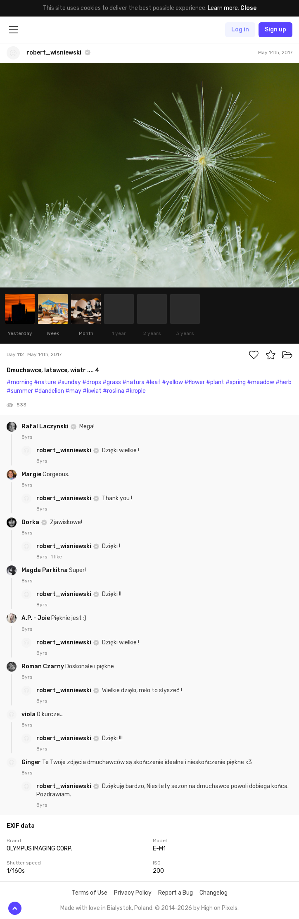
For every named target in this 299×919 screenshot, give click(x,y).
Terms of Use (89, 892)
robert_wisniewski (64, 450)
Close (248, 8)
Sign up (275, 29)
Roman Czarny (43, 666)
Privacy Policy (133, 892)
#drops (91, 382)
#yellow (172, 382)
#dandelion (49, 390)
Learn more (223, 8)
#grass (111, 382)
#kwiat (92, 390)
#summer (20, 390)
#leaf (153, 382)
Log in (240, 29)
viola (29, 714)
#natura (133, 382)
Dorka (30, 522)
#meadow (260, 382)
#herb (283, 382)
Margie (32, 474)
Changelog (213, 892)
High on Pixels (219, 908)
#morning (20, 382)
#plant (215, 382)
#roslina (113, 390)
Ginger (31, 762)
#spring (235, 382)
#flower (194, 382)
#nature (45, 382)
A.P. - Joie (36, 618)
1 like (56, 557)
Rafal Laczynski (45, 426)
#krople (136, 390)
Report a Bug (175, 892)
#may (73, 390)
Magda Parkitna (45, 570)
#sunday (69, 382)
